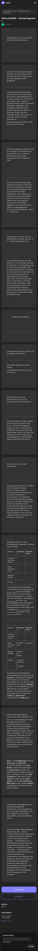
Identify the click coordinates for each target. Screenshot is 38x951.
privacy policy (7, 941)
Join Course (19, 890)
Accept (31, 946)
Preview (19, 896)
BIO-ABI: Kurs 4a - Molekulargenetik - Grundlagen (16, 12)
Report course (6, 921)
